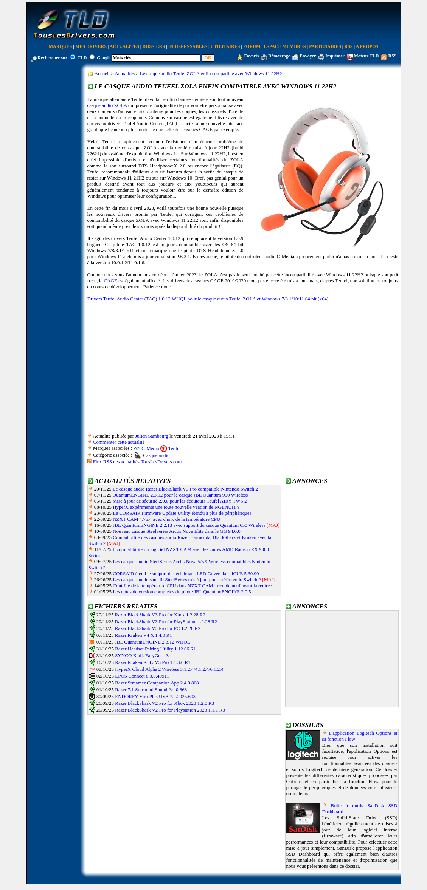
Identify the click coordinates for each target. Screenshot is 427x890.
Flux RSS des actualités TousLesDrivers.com (137, 461)
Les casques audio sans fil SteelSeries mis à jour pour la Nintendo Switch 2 (187, 579)
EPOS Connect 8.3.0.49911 (142, 676)
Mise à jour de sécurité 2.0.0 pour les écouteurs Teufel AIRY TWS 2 (180, 501)
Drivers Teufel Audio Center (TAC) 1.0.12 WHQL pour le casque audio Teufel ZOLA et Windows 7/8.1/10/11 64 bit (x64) (208, 299)
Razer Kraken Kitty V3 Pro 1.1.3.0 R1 (152, 662)
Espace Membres (285, 46)
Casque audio (156, 455)
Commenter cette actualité (118, 442)
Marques (60, 46)
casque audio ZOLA (107, 105)
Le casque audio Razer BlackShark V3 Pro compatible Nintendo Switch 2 (185, 489)
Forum (251, 46)
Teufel (174, 448)
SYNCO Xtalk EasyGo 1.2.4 (143, 655)
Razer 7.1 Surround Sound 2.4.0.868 (151, 689)
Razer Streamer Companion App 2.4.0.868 (157, 683)
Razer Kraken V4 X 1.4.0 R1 (143, 635)
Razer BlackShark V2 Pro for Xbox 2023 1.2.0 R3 (164, 703)
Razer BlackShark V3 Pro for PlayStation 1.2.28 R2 (166, 621)
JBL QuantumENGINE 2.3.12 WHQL (152, 642)
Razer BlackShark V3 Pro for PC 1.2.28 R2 (157, 628)
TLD (82, 57)
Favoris (251, 56)
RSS (349, 46)
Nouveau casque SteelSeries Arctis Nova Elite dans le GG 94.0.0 (177, 531)
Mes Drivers (91, 46)
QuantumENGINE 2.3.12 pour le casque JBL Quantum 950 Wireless (180, 495)
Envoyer (308, 56)
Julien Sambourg (151, 436)
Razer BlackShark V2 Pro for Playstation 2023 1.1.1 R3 (170, 710)
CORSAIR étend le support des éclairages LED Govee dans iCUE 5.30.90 (186, 573)
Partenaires (325, 46)
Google (103, 57)
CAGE (110, 280)
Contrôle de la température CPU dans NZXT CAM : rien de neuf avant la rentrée (192, 585)
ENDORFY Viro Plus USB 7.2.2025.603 (155, 696)
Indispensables (187, 46)
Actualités (124, 46)
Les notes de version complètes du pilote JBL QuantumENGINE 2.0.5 (182, 591)
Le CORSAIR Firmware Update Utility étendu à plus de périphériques (182, 513)
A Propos (367, 46)
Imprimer (334, 56)
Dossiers (154, 46)
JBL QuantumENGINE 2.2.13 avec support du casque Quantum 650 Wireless (189, 525)
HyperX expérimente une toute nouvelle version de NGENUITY (176, 507)
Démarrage (279, 56)
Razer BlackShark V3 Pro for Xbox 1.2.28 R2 (160, 615)
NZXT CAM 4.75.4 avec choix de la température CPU (166, 519)
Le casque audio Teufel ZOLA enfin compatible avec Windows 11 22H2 (211, 73)
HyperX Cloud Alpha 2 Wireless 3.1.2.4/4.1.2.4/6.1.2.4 (169, 669)
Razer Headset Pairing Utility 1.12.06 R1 (155, 649)
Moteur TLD (366, 56)
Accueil (102, 73)
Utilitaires (225, 46)
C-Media (150, 448)
